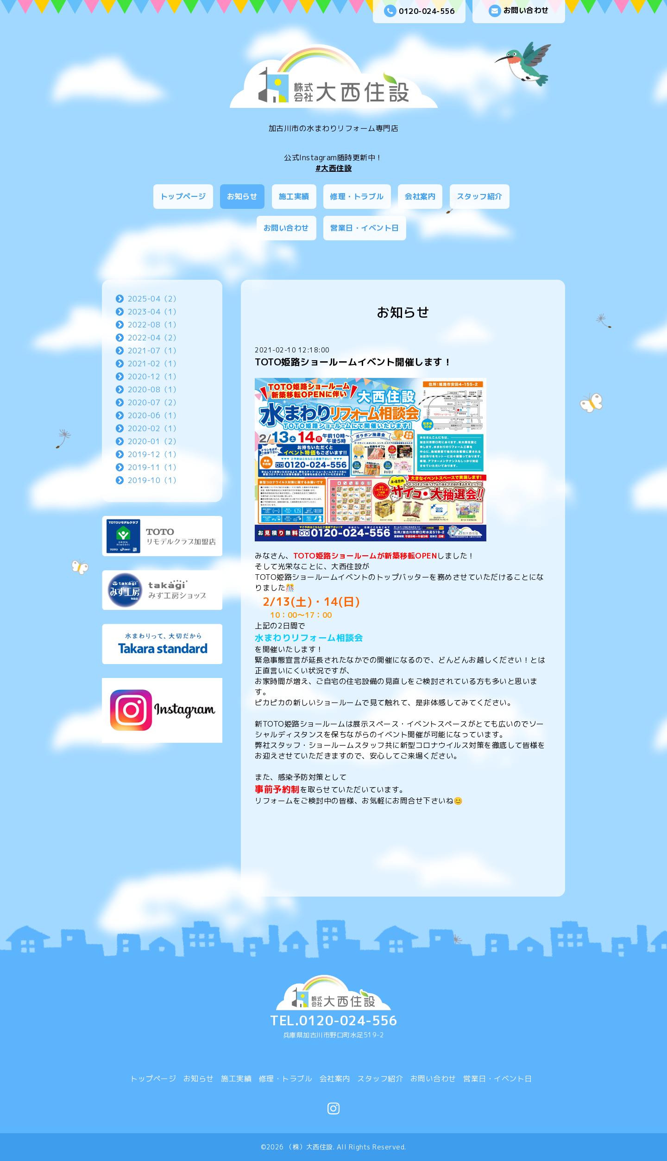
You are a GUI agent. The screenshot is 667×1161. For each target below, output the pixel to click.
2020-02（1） (154, 428)
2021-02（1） (154, 363)
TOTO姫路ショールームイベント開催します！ (353, 361)
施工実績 (294, 196)
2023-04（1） (154, 312)
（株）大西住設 (309, 1146)
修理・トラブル (357, 196)
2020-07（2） (154, 402)
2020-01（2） (154, 441)
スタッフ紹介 (480, 196)
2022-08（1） (154, 325)
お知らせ (242, 196)
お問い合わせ (519, 11)
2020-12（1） (154, 376)
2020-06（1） (154, 415)
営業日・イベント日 (364, 228)
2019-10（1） (154, 480)
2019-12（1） (154, 454)
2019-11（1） (154, 467)
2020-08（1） (154, 389)
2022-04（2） (154, 338)
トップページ (183, 196)
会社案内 (420, 196)
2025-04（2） (154, 299)
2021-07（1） (154, 350)
